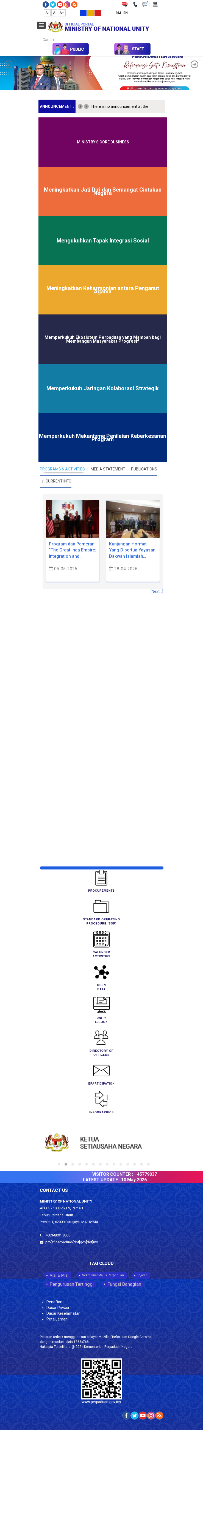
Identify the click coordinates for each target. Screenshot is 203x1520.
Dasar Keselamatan (63, 1313)
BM (118, 13)
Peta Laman (57, 1319)
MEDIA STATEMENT (108, 469)
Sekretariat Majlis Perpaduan (103, 1275)
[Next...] (157, 591)
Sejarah (142, 1275)
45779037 (152, 1174)
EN (125, 13)
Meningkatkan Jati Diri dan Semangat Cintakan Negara (103, 191)
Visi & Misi (59, 1275)
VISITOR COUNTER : (117, 1174)
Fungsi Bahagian (124, 1284)
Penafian (54, 1302)
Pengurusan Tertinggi (72, 1284)
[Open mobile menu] (41, 25)
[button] (8, 64)
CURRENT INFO (58, 481)
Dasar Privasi (57, 1307)
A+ (62, 13)
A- (47, 13)
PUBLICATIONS (144, 469)
